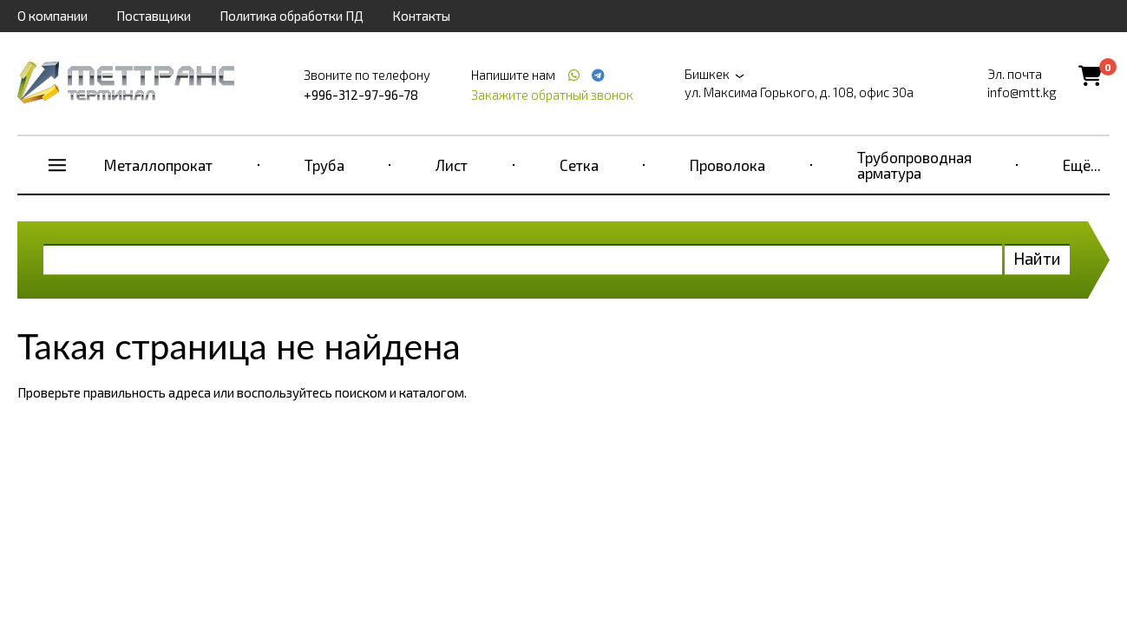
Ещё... (1082, 165)
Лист (452, 165)
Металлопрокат (158, 165)
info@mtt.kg (1022, 92)
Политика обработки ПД (292, 15)
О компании (52, 15)
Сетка (579, 165)
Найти (1037, 258)
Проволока (727, 165)
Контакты (421, 15)
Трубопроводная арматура (914, 165)
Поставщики (153, 15)
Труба (324, 165)
